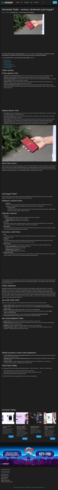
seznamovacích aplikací (29, 53)
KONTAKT (36, 2)
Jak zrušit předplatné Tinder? (10, 66)
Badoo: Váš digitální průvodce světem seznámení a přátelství (22, 427)
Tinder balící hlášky (8, 67)
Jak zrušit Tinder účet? (8, 64)
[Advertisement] (29, 44)
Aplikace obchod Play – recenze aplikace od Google (49, 427)
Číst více (11, 436)
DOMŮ (17, 2)
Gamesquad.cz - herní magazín (24, 487)
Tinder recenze (7, 60)
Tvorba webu (42, 487)
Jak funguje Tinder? (8, 61)
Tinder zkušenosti (7, 63)
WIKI (31, 2)
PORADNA (26, 2)
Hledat (55, 2)
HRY (22, 2)
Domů (3, 12)
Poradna (7, 12)
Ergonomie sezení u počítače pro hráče (35, 427)
